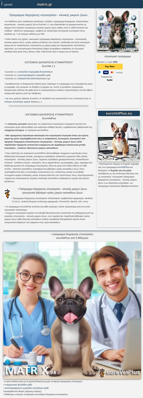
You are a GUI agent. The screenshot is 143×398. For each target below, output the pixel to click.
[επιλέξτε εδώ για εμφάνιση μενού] (7, 4)
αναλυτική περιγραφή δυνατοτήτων (35, 72)
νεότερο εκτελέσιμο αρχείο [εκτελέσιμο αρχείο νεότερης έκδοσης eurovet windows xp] (17, 102)
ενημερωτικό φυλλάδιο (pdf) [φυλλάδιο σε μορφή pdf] (18, 385)
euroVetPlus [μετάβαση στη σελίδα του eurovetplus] (123, 167)
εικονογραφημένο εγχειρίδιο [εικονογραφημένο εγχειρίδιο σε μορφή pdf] (32, 75)
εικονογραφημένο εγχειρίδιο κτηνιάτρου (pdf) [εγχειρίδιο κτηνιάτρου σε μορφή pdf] (27, 388)
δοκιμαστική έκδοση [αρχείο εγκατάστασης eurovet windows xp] (28, 78)
